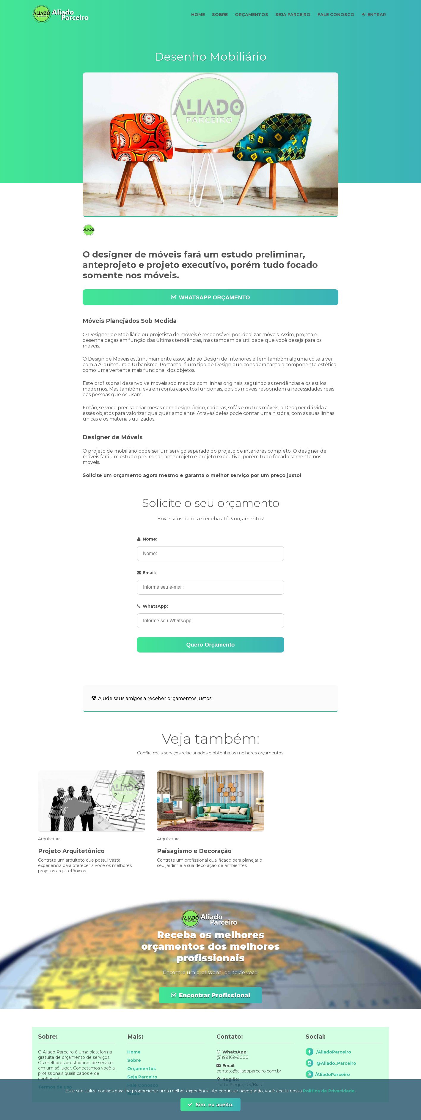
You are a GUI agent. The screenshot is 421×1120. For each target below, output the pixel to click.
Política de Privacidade (329, 1091)
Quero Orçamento (210, 645)
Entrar (376, 14)
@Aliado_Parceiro (335, 1063)
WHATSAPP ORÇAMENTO (214, 297)
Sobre (214, 14)
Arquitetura (49, 838)
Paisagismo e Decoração (194, 850)
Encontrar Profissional (214, 995)
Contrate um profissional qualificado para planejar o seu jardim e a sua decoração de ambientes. (209, 862)
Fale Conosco (334, 14)
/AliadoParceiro (333, 1052)
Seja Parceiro (289, 14)
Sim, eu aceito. (213, 1105)
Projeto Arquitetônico (71, 850)
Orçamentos (247, 14)
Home (191, 14)
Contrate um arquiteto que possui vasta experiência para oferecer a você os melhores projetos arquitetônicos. (85, 865)
